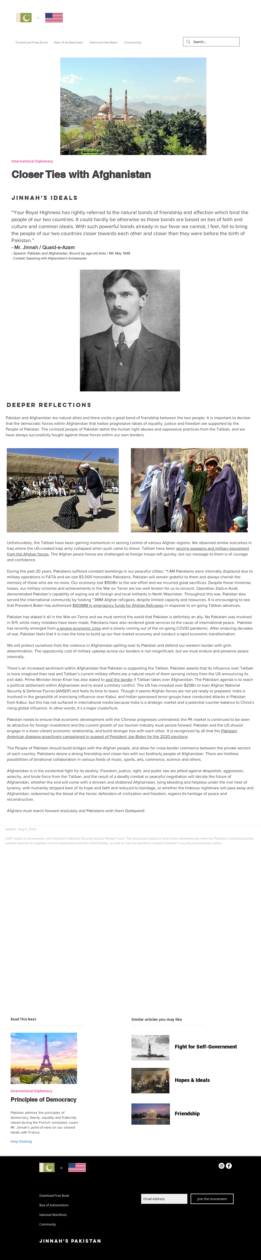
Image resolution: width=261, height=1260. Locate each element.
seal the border (119, 679)
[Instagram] (222, 1166)
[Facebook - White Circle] (229, 1166)
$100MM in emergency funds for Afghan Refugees (117, 605)
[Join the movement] (212, 1199)
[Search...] (210, 41)
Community (47, 1224)
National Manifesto (53, 1215)
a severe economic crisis (79, 628)
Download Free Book (54, 1195)
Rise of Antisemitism (54, 1205)
